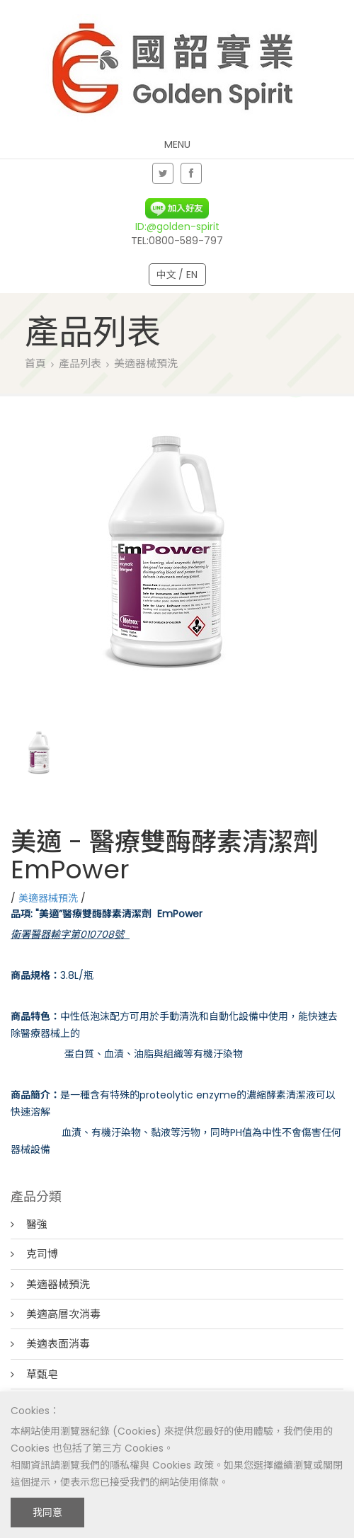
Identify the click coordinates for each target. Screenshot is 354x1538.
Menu (177, 144)
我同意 (47, 1512)
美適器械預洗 (146, 363)
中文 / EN (177, 275)
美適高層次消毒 (63, 1314)
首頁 (35, 363)
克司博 (42, 1253)
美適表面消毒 (58, 1343)
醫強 (36, 1224)
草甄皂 (42, 1374)
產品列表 (80, 363)
